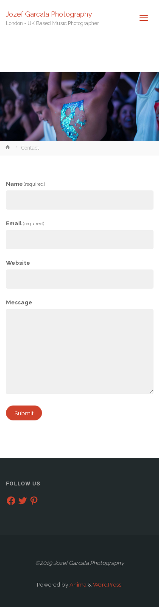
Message (19, 302)
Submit (23, 413)
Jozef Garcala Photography (49, 14)
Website (18, 262)
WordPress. (108, 584)
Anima (77, 584)
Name (25, 183)
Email (25, 223)
